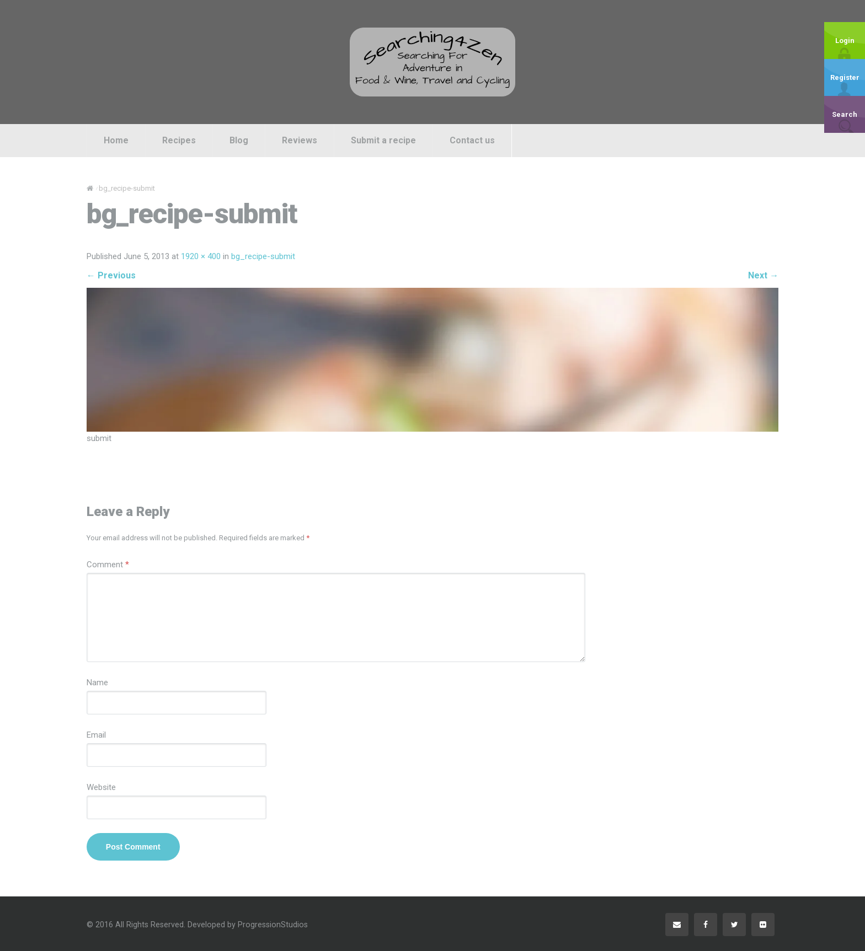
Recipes (179, 140)
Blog (238, 140)
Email (96, 735)
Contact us (472, 140)
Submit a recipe (383, 140)
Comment (108, 564)
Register (844, 77)
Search (844, 114)
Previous (111, 275)
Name (97, 682)
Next (763, 275)
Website (101, 787)
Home (116, 140)
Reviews (299, 140)
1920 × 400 (201, 256)
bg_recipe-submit (263, 256)
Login (845, 40)
